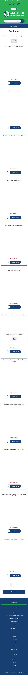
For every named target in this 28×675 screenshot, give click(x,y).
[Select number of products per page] (14, 40)
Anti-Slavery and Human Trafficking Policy (14, 615)
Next (17, 584)
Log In (14, 4)
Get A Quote (14, 659)
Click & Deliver (14, 642)
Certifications (14, 624)
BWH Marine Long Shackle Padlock (14, 225)
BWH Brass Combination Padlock (14, 46)
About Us (14, 633)
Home (2, 36)
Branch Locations (14, 657)
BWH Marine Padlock (14, 270)
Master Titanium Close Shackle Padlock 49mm (14, 315)
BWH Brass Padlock (14, 91)
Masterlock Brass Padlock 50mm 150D (14, 539)
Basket (18, 4)
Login (14, 662)
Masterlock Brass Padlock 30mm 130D (14, 404)
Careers (14, 636)
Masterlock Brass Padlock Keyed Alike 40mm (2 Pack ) (14, 495)
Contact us (14, 654)
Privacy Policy (14, 609)
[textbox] (13, 21)
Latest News (14, 644)
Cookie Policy (14, 612)
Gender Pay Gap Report (14, 618)
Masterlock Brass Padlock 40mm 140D (14, 449)
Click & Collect (14, 639)
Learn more (14, 340)
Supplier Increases (14, 621)
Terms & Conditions (14, 607)
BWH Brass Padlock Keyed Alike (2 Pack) (14, 135)
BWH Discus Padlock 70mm (13, 180)
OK (14, 338)
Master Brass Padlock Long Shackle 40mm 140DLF (14, 360)
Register (10, 4)
